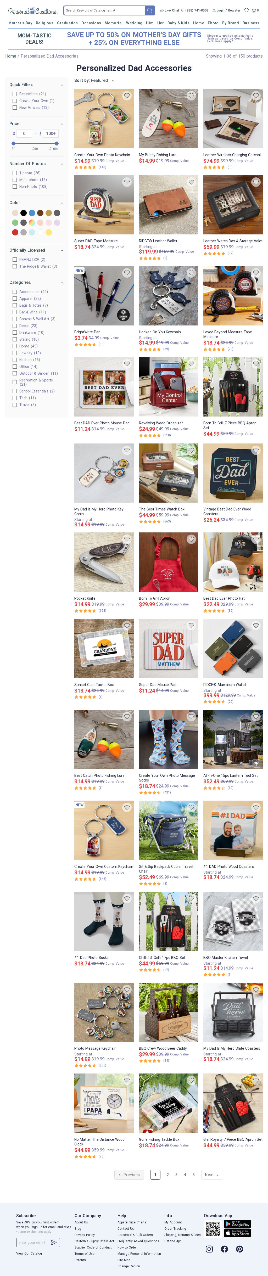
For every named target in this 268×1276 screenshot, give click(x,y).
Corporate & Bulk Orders (135, 1235)
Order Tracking (175, 1228)
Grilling (29, 339)
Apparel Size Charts (132, 1222)
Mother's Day (20, 23)
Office (28, 366)
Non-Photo (33, 186)
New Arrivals (34, 107)
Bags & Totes (33, 305)
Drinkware (31, 332)
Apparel (30, 298)
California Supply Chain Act (94, 1241)
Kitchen (29, 360)
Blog (78, 1228)
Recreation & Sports (36, 382)
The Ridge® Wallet (38, 266)
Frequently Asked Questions (138, 1241)
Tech (27, 398)
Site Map (124, 1260)
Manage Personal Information (139, 1254)
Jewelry (30, 353)
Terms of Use (84, 1254)
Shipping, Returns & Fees (182, 1235)
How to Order (127, 1247)
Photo (213, 23)
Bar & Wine (32, 312)
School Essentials (37, 391)
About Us (81, 1222)
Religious (45, 23)
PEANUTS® (32, 259)
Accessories (33, 292)
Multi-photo (33, 180)
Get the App (172, 1241)
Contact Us (126, 1228)
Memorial (113, 23)
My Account (173, 1222)
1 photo (30, 173)
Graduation (67, 23)
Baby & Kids (179, 23)
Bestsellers (32, 94)
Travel (27, 405)
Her (160, 23)
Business (251, 23)
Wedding (134, 23)
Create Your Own (36, 101)
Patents (80, 1260)
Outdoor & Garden (38, 373)
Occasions (91, 23)
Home (198, 23)
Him (150, 23)
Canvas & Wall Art (37, 319)
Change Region (129, 1266)
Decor (28, 326)
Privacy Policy (85, 1235)
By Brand (230, 23)
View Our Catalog (29, 1253)
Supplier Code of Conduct (93, 1247)
